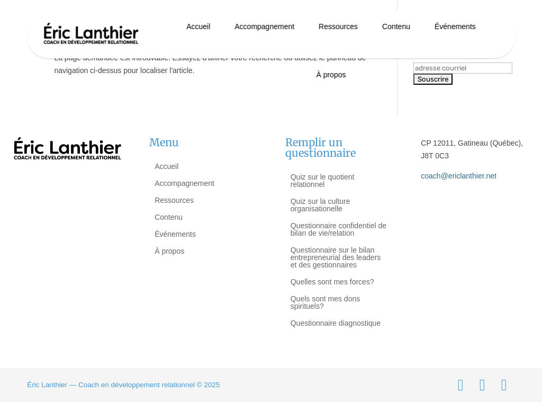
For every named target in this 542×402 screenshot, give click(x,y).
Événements (455, 26)
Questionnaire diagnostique (336, 323)
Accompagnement (264, 26)
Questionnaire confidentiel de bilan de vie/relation (338, 229)
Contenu (396, 26)
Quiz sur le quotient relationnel (323, 181)
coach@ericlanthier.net (458, 176)
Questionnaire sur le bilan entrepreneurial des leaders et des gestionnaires (336, 257)
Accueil (198, 26)
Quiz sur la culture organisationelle (320, 205)
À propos (331, 74)
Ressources (338, 26)
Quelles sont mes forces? (332, 282)
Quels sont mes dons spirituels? (325, 302)
